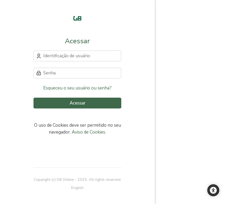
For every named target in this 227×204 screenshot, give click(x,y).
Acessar (77, 103)
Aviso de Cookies (88, 132)
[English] (77, 188)
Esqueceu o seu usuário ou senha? (77, 88)
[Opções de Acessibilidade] (213, 190)
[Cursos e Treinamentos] (77, 18)
